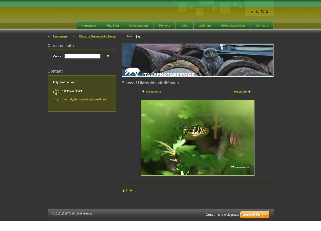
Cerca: (57, 56)
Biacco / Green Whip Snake (97, 36)
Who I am (112, 25)
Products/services (233, 25)
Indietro (131, 190)
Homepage (89, 25)
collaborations (138, 25)
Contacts (262, 25)
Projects (164, 25)
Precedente (153, 91)
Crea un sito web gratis (222, 214)
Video (184, 25)
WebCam (205, 25)
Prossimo (240, 91)
